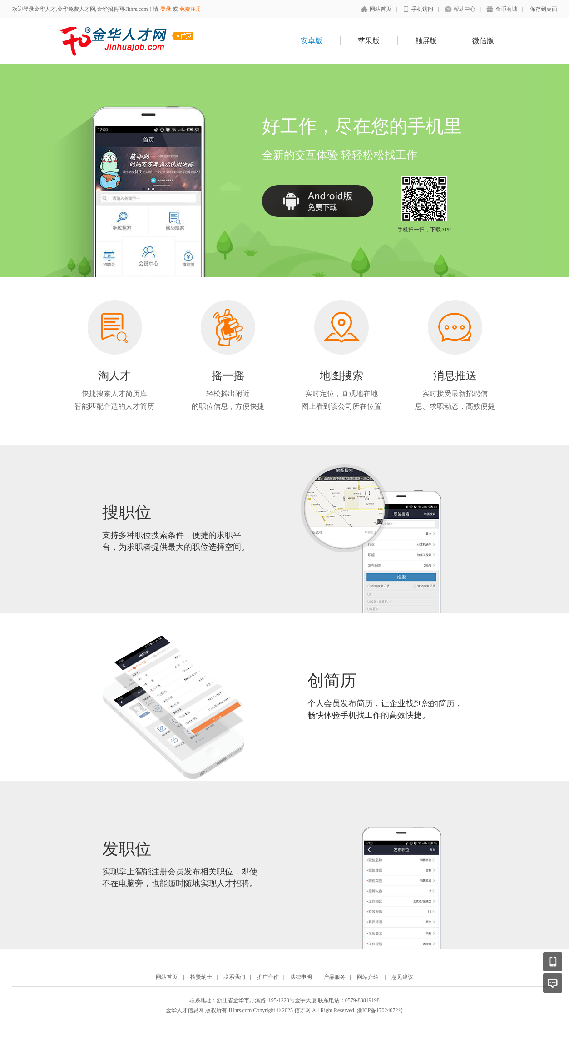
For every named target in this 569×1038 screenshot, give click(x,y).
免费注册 (190, 9)
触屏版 (426, 41)
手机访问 (422, 9)
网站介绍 (368, 977)
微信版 (483, 41)
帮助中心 (464, 9)
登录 (165, 9)
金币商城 (506, 9)
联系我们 (234, 977)
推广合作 (268, 977)
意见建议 (402, 977)
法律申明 (301, 977)
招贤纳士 (201, 977)
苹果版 (369, 41)
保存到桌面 (543, 9)
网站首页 (380, 9)
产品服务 (335, 977)
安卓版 (311, 41)
